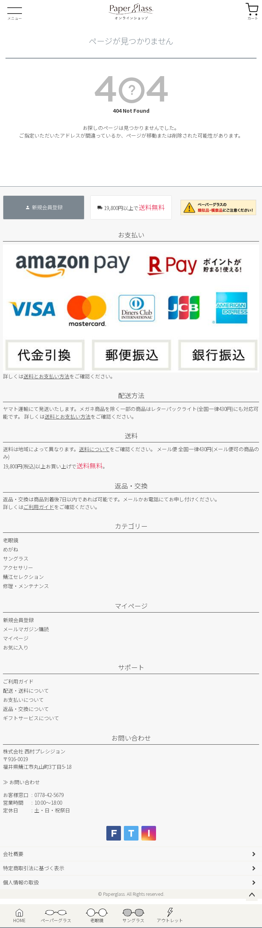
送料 (131, 435)
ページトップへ (252, 895)
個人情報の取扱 (21, 882)
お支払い (131, 234)
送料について (94, 449)
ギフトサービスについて (31, 718)
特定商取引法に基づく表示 (33, 868)
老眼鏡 (10, 540)
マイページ (131, 605)
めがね (10, 549)
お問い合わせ (131, 737)
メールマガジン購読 (26, 629)
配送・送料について (26, 690)
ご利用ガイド (38, 506)
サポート (131, 667)
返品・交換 (131, 485)
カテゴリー (131, 526)
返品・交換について (26, 708)
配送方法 (131, 395)
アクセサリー (18, 567)
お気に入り (16, 647)
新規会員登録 (18, 620)
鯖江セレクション (23, 576)
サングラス (16, 558)
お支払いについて (23, 699)
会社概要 (13, 853)
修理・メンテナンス (26, 586)
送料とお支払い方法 (46, 376)
